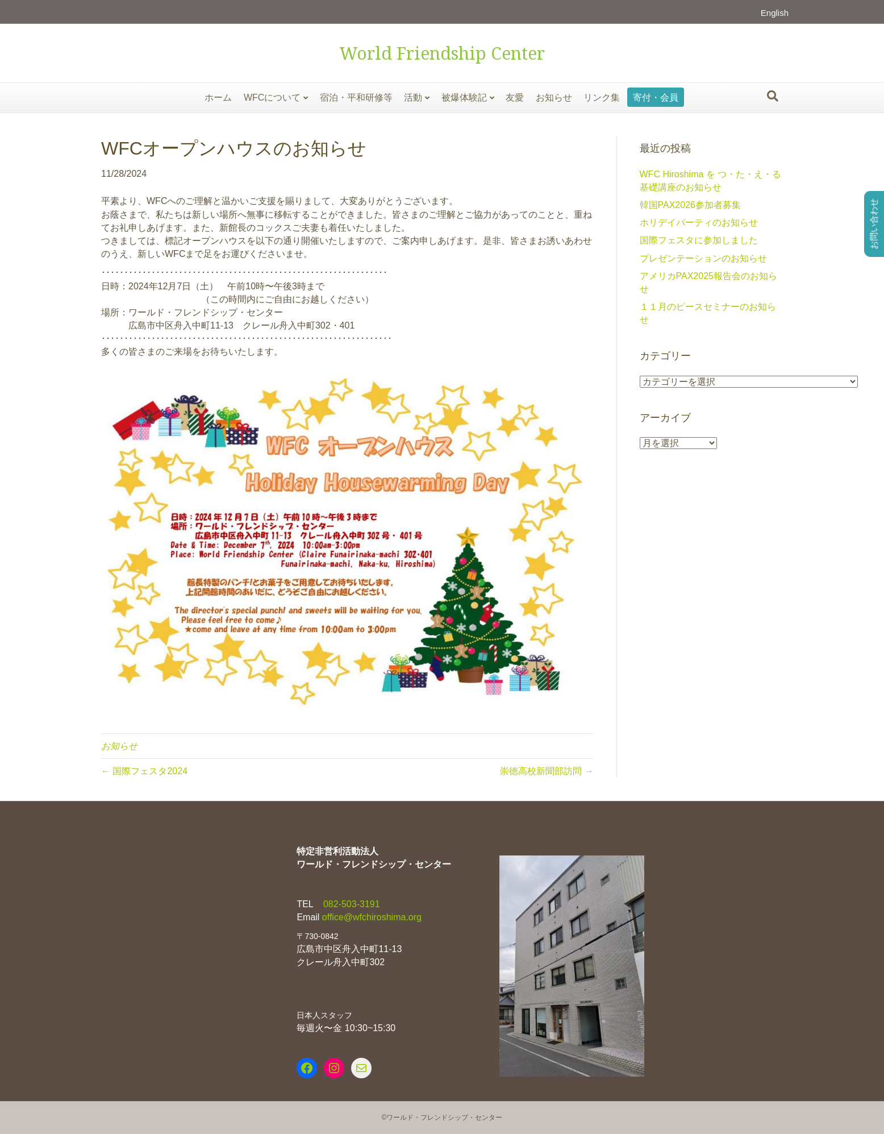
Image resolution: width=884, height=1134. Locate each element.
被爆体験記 (464, 97)
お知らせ (554, 97)
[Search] (772, 96)
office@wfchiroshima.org (372, 917)
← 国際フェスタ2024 (144, 771)
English (775, 13)
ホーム (218, 97)
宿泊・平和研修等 (356, 97)
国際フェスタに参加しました (699, 240)
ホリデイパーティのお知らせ (699, 222)
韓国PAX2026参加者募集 (690, 205)
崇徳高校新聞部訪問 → (546, 771)
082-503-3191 (350, 904)
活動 (413, 97)
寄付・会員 (655, 97)
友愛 (515, 97)
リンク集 (601, 97)
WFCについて (272, 97)
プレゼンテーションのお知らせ (703, 258)
